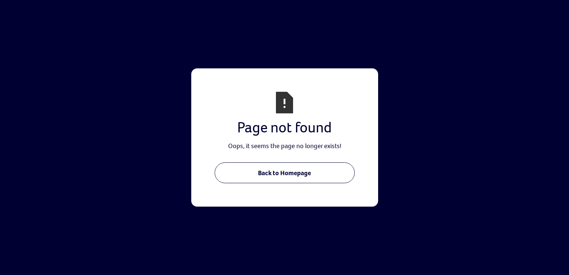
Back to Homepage (284, 173)
